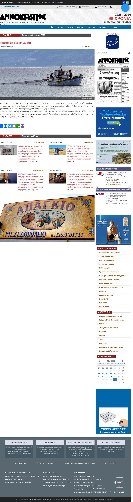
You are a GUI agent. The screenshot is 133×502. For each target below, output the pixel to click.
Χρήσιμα (48, 31)
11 (99, 374)
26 (103, 380)
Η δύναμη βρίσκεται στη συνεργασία (112, 276)
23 (119, 377)
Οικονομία (80, 27)
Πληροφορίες (67, 31)
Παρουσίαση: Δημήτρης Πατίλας (111, 316)
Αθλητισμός (103, 27)
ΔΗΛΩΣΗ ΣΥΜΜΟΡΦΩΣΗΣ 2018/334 (80, 463)
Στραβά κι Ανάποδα (106, 295)
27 (107, 380)
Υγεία (39, 31)
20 (107, 377)
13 (107, 374)
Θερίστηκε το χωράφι (107, 260)
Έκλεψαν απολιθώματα (107, 256)
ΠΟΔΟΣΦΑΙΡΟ (104, 299)
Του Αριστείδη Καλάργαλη (108, 328)
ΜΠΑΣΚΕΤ (103, 303)
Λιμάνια (102, 335)
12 (103, 374)
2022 (107, 364)
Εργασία (18, 31)
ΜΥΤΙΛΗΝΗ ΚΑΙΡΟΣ (113, 398)
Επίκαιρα (102, 291)
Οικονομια (39, 171)
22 (115, 377)
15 (115, 374)
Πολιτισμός (91, 27)
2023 (111, 364)
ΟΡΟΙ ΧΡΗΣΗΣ (20, 463)
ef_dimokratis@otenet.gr (121, 7)
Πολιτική (60, 27)
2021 (103, 364)
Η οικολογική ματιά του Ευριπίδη (111, 287)
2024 (115, 364)
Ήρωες (101, 339)
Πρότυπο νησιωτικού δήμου (109, 272)
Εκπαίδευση (115, 27)
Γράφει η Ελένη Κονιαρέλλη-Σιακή (111, 320)
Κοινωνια (87, 47)
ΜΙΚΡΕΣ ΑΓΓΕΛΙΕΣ (113, 428)
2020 (99, 364)
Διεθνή (56, 31)
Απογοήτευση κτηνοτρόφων (109, 252)
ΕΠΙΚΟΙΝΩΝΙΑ (110, 463)
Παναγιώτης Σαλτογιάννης (108, 351)
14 (111, 374)
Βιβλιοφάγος (29, 31)
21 (111, 377)
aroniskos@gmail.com (113, 184)
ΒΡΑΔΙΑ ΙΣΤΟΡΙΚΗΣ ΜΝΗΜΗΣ (109, 279)
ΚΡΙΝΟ (101, 324)
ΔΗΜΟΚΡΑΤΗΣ (8, 2)
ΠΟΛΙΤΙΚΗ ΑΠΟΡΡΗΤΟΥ (45, 463)
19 (103, 377)
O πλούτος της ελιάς (106, 264)
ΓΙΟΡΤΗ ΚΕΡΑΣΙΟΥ (106, 283)
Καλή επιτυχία (104, 268)
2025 (119, 364)
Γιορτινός (102, 332)
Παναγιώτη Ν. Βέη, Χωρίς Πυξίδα (111, 347)
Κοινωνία (69, 27)
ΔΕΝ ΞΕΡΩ (103, 343)
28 (111, 380)
